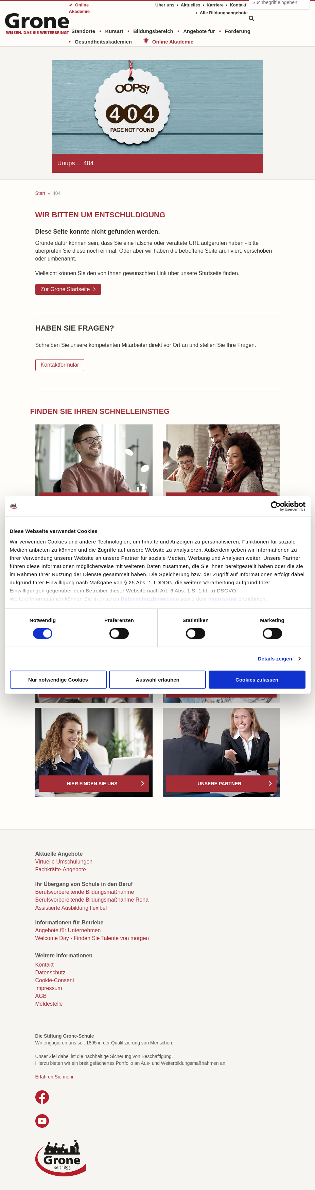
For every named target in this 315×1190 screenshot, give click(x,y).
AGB (41, 996)
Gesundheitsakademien (103, 42)
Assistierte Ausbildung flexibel (71, 908)
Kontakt (238, 4)
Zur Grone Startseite (65, 289)
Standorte (83, 31)
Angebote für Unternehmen (68, 930)
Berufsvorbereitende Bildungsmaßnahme (84, 892)
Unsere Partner (220, 783)
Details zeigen (275, 658)
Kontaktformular (60, 365)
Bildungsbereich (153, 31)
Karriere (215, 4)
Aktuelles (190, 4)
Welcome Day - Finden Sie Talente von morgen (92, 938)
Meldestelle (49, 1004)
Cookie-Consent (54, 980)
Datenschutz (50, 972)
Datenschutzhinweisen (150, 599)
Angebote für (199, 31)
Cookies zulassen (256, 679)
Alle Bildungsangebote (224, 12)
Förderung (237, 31)
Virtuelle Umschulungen (64, 862)
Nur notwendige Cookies (58, 679)
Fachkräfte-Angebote (60, 869)
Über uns (164, 4)
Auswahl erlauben (157, 679)
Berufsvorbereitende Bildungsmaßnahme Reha (92, 900)
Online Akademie (172, 42)
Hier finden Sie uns (92, 783)
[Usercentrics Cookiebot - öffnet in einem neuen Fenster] (275, 506)
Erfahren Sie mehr (54, 1076)
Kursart (114, 31)
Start (40, 193)
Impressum (222, 599)
